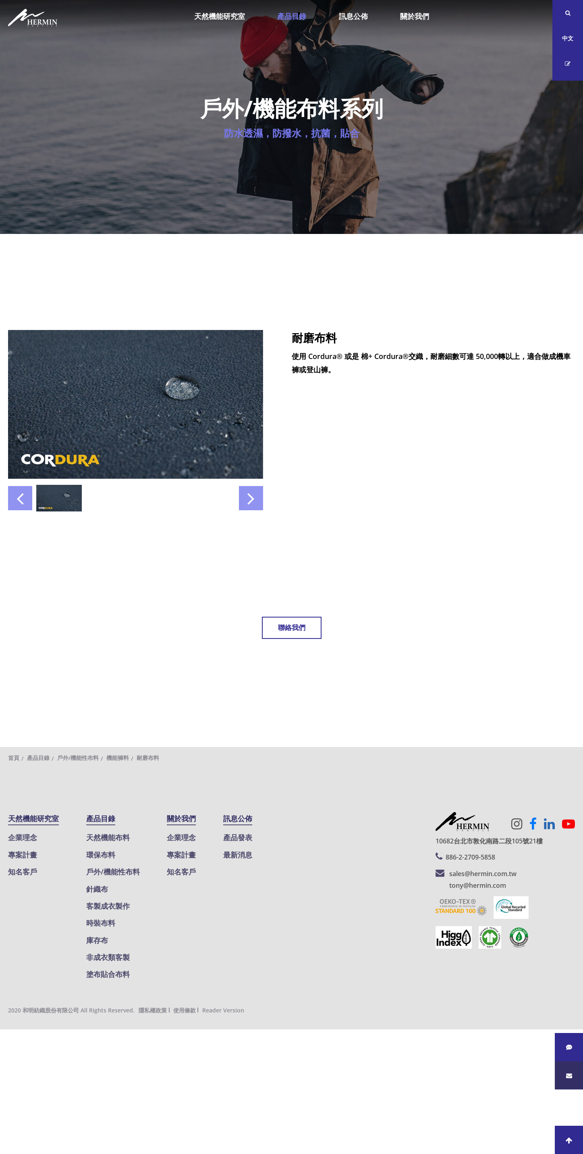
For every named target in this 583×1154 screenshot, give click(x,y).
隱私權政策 (153, 1010)
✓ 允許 (10, 1062)
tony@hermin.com (477, 885)
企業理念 (22, 837)
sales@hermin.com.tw (483, 873)
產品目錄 (291, 16)
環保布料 (100, 855)
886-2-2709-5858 (470, 857)
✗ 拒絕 (10, 1075)
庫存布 (97, 940)
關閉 (7, 1036)
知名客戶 (22, 871)
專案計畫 (22, 855)
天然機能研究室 (219, 16)
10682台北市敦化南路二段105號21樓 (489, 841)
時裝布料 (100, 923)
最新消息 (237, 855)
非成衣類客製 (108, 957)
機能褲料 (117, 758)
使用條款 (184, 1010)
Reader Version (223, 1010)
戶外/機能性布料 (78, 758)
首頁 (13, 758)
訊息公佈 (353, 16)
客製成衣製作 (108, 906)
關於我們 (414, 16)
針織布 (97, 889)
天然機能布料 (108, 837)
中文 (567, 38)
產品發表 (237, 837)
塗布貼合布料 (108, 974)
